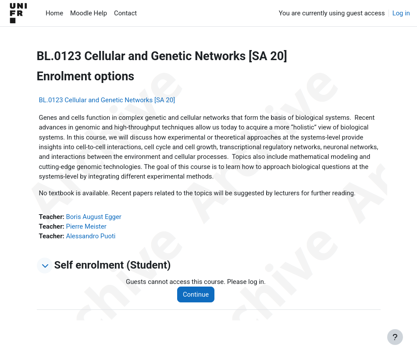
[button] (45, 265)
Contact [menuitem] (125, 13)
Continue (196, 294)
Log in (401, 13)
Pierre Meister (86, 226)
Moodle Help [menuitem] (88, 13)
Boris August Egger (93, 217)
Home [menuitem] (54, 13)
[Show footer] (395, 337)
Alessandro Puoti (91, 236)
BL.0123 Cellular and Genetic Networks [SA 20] (107, 100)
